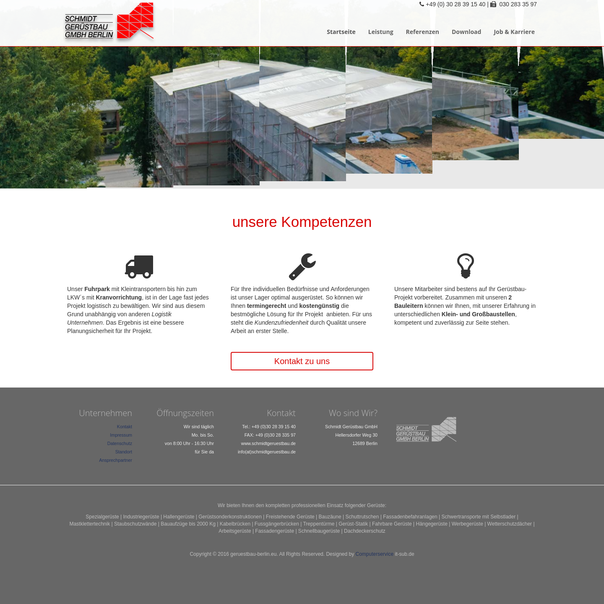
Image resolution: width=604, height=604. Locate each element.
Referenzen (422, 32)
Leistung (380, 32)
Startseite (341, 32)
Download (466, 32)
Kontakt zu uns (302, 361)
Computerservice (375, 554)
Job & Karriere (514, 32)
